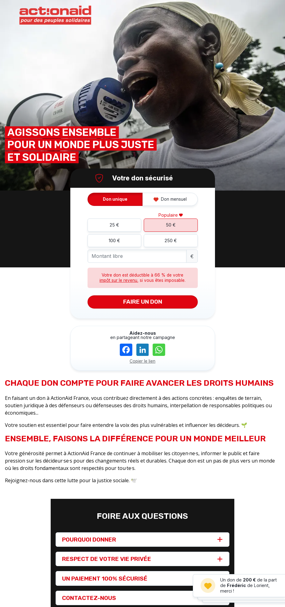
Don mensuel (170, 199)
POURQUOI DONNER (89, 539)
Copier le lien (142, 361)
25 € (114, 224)
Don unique (115, 199)
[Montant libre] (137, 256)
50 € (171, 224)
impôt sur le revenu (118, 280)
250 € (171, 240)
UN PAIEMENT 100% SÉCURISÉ (104, 578)
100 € (114, 240)
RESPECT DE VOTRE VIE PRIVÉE (106, 558)
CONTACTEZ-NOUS (89, 597)
